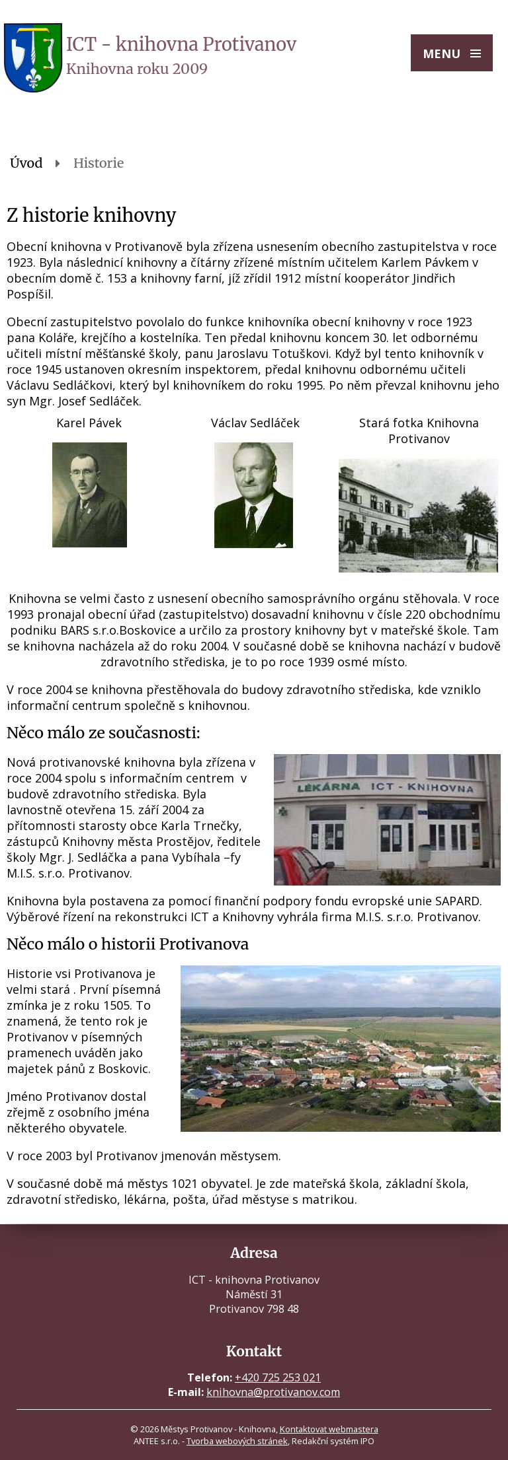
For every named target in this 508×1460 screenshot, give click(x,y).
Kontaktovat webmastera (329, 1429)
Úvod (26, 163)
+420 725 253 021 (278, 1377)
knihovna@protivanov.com (273, 1392)
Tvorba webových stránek (237, 1441)
